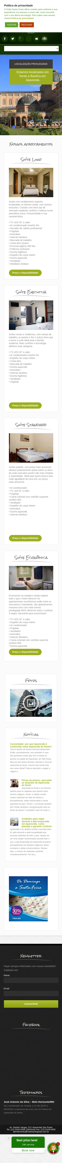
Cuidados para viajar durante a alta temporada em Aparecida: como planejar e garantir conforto (37, 823)
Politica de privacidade (22, 18)
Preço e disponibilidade (25, 272)
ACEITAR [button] (11, 25)
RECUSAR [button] (26, 25)
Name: (7, 975)
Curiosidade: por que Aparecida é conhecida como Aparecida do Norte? (31, 745)
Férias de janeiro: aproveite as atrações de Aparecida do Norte (37, 783)
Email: (7, 988)
